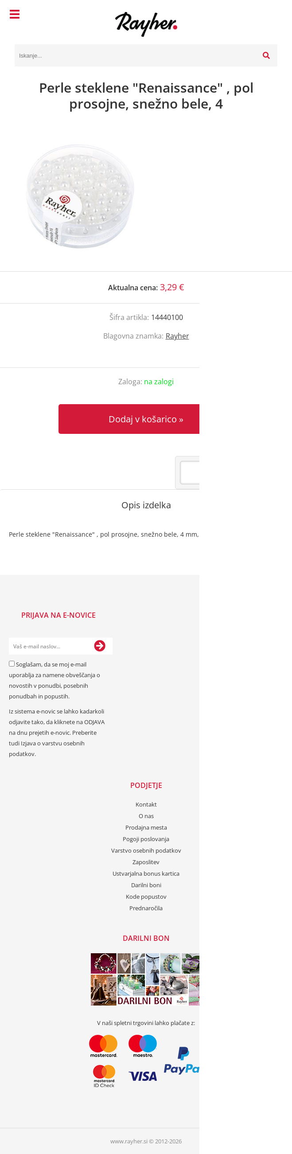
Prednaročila (146, 908)
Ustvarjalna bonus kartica (146, 873)
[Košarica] (268, 15)
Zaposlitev (146, 862)
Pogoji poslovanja (146, 839)
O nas (146, 816)
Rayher (177, 336)
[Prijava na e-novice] (99, 646)
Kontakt (146, 804)
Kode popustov (146, 897)
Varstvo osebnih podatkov (146, 850)
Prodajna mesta (146, 827)
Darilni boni (146, 885)
